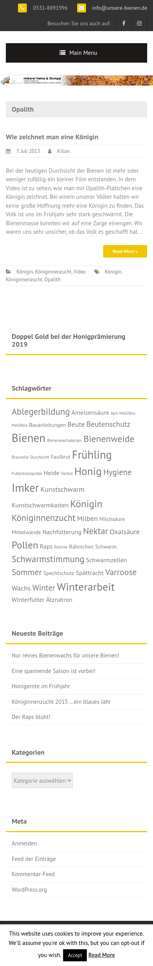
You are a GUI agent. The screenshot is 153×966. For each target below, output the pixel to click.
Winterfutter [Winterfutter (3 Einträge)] (28, 599)
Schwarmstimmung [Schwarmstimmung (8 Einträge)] (48, 559)
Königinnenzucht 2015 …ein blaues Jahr (61, 701)
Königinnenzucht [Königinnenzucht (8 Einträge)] (44, 517)
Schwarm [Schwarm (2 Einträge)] (106, 546)
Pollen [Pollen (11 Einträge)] (25, 544)
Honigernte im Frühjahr (41, 686)
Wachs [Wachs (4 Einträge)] (21, 588)
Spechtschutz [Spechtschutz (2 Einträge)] (58, 573)
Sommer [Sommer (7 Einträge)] (27, 571)
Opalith (52, 279)
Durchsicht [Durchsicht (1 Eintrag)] (39, 457)
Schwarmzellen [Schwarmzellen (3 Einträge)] (106, 560)
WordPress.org (29, 889)
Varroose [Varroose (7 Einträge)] (121, 571)
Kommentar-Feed (33, 874)
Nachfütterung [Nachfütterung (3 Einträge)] (61, 532)
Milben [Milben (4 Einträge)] (87, 518)
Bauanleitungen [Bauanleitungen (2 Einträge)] (47, 424)
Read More (101, 955)
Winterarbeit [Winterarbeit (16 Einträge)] (86, 586)
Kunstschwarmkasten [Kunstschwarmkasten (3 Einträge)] (40, 505)
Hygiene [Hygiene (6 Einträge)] (117, 472)
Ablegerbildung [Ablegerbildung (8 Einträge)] (41, 411)
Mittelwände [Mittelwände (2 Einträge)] (26, 532)
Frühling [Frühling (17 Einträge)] (92, 454)
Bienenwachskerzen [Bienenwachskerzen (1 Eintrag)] (64, 440)
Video (80, 271)
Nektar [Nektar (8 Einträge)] (95, 530)
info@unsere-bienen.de (119, 7)
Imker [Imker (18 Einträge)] (25, 487)
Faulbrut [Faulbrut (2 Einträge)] (60, 456)
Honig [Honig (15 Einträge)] (88, 471)
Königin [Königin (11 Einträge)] (86, 503)
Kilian (63, 151)
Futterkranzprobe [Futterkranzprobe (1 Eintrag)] (27, 473)
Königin (24, 271)
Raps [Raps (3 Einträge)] (46, 546)
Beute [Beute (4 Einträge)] (76, 424)
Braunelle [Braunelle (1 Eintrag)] (20, 457)
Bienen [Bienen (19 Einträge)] (29, 437)
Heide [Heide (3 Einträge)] (52, 472)
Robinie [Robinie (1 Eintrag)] (60, 547)
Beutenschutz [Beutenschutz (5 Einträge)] (108, 424)
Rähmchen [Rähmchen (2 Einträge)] (81, 546)
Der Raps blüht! (31, 717)
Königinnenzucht (53, 271)
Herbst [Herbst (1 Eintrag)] (67, 473)
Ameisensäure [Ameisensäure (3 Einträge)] (90, 412)
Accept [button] (75, 955)
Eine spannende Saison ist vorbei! (53, 671)
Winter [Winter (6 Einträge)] (43, 587)
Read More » (125, 251)
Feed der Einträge (34, 859)
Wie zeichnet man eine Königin (52, 136)
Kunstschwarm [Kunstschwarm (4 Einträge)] (62, 489)
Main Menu (83, 52)
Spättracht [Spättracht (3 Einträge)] (90, 572)
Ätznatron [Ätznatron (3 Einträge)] (59, 599)
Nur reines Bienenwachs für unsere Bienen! (65, 655)
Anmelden (24, 843)
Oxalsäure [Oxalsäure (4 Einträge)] (125, 531)
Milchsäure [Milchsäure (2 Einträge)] (112, 518)
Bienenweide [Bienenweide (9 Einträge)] (109, 439)
